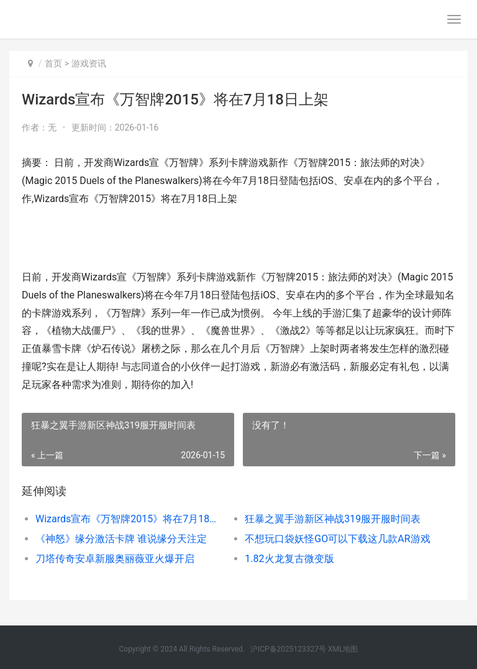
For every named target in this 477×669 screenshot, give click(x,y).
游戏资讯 (88, 63)
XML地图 (343, 649)
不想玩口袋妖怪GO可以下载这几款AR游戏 (337, 539)
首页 (53, 63)
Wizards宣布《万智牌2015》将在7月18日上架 (129, 519)
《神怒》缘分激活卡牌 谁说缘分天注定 (121, 539)
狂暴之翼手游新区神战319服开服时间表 (332, 519)
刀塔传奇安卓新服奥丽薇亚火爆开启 (114, 559)
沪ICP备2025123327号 (288, 649)
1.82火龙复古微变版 (289, 559)
